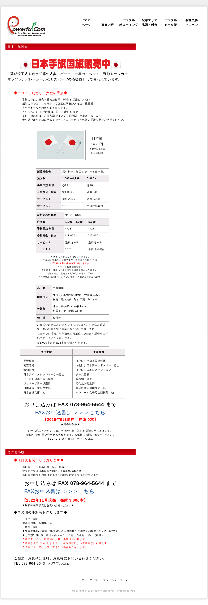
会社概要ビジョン (191, 22)
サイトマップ (90, 580)
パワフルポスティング (128, 22)
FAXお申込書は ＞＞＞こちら (70, 412)
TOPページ (86, 22)
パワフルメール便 (170, 22)
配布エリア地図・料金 (149, 22)
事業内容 (107, 22)
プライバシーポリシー (117, 580)
